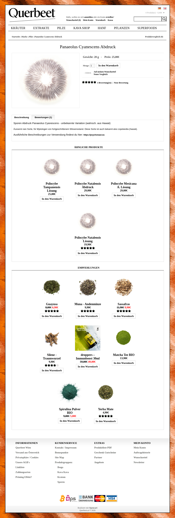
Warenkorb (101, 20)
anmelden (88, 17)
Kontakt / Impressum (66, 447)
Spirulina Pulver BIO (70, 410)
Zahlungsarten (23, 472)
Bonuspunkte (61, 452)
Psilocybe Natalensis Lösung (88, 239)
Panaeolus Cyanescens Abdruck (48, 37)
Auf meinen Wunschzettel (105, 72)
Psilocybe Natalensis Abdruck (88, 185)
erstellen (109, 17)
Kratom (61, 477)
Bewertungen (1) (43, 117)
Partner (98, 457)
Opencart (93, 508)
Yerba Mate (105, 409)
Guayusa (51, 304)
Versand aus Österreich (27, 452)
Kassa (110, 20)
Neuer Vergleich (100, 74)
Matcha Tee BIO (123, 355)
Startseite (16, 37)
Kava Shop (81, 28)
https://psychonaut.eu (94, 135)
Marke (24, 37)
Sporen (61, 482)
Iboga (60, 467)
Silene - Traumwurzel (52, 356)
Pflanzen (122, 28)
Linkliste (20, 467)
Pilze (61, 28)
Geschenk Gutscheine (105, 452)
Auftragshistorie (142, 452)
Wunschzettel (140, 457)
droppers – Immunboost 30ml (88, 356)
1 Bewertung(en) (104, 83)
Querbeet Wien (23, 447)
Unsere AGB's (23, 462)
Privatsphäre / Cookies (27, 457)
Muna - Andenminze (87, 304)
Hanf (102, 28)
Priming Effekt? (24, 477)
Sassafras (124, 304)
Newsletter (139, 462)
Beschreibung (21, 117)
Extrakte (41, 28)
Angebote (99, 462)
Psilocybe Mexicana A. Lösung (123, 185)
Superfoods (147, 28)
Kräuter (18, 28)
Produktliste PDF (103, 447)
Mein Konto (88, 20)
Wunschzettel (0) (73, 20)
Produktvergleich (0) (154, 37)
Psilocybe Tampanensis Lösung (51, 187)
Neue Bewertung (121, 83)
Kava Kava (63, 472)
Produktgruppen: (64, 462)
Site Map (59, 457)
